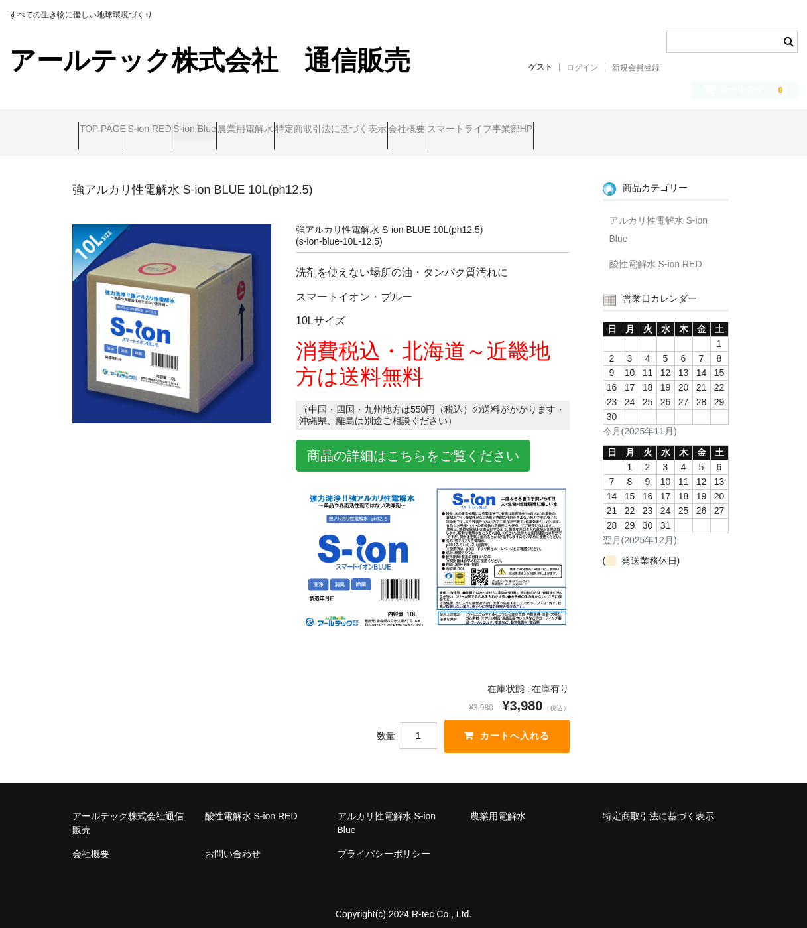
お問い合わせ (233, 843)
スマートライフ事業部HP (639, 130)
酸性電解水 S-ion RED (655, 252)
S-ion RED (181, 130)
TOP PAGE (109, 130)
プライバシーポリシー (384, 843)
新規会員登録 (636, 67)
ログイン (582, 67)
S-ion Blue (252, 130)
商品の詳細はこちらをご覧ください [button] (413, 445)
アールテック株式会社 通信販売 (209, 60)
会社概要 (540, 130)
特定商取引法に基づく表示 (439, 130)
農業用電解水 (328, 130)
